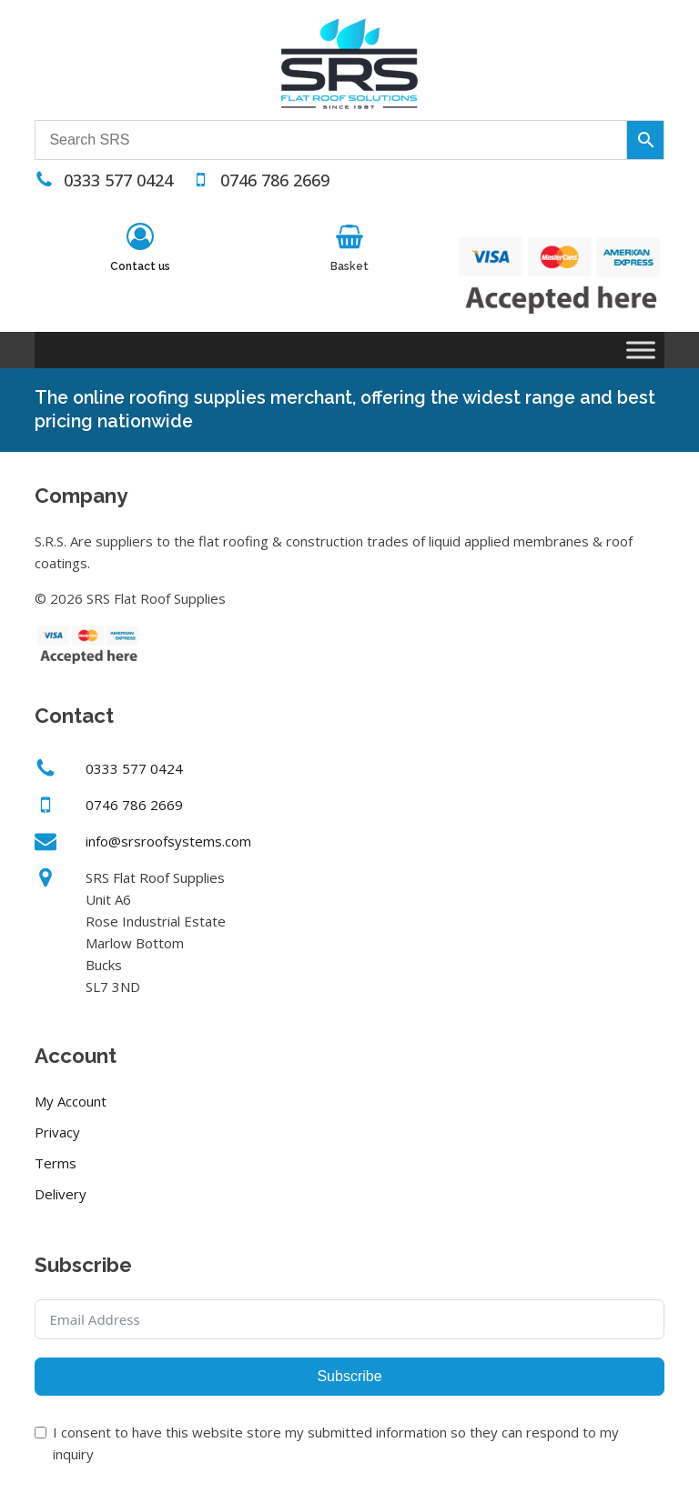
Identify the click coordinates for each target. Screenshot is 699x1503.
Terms (55, 1163)
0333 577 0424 (118, 180)
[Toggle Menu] (640, 350)
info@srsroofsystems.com (168, 841)
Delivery (60, 1194)
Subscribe (349, 1376)
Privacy (57, 1132)
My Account (70, 1101)
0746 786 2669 (274, 180)
